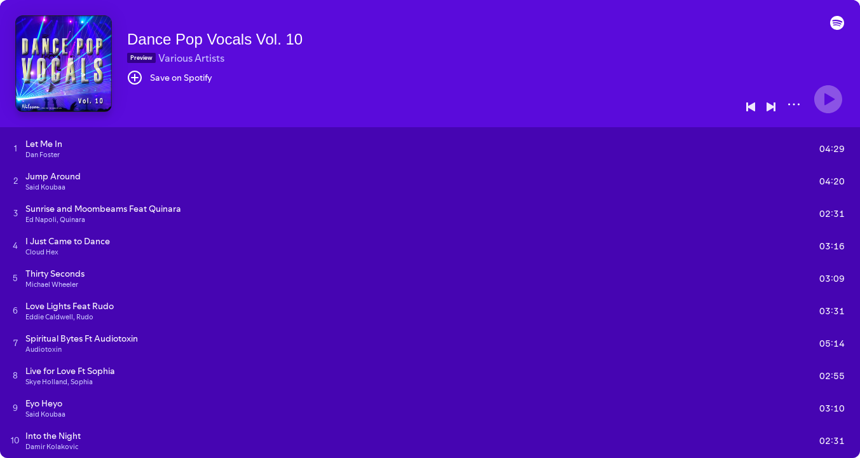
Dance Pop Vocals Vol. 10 (215, 39)
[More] (794, 104)
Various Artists (191, 58)
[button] (837, 27)
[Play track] (15, 148)
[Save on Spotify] (169, 77)
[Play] (828, 99)
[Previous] (751, 107)
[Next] (771, 107)
